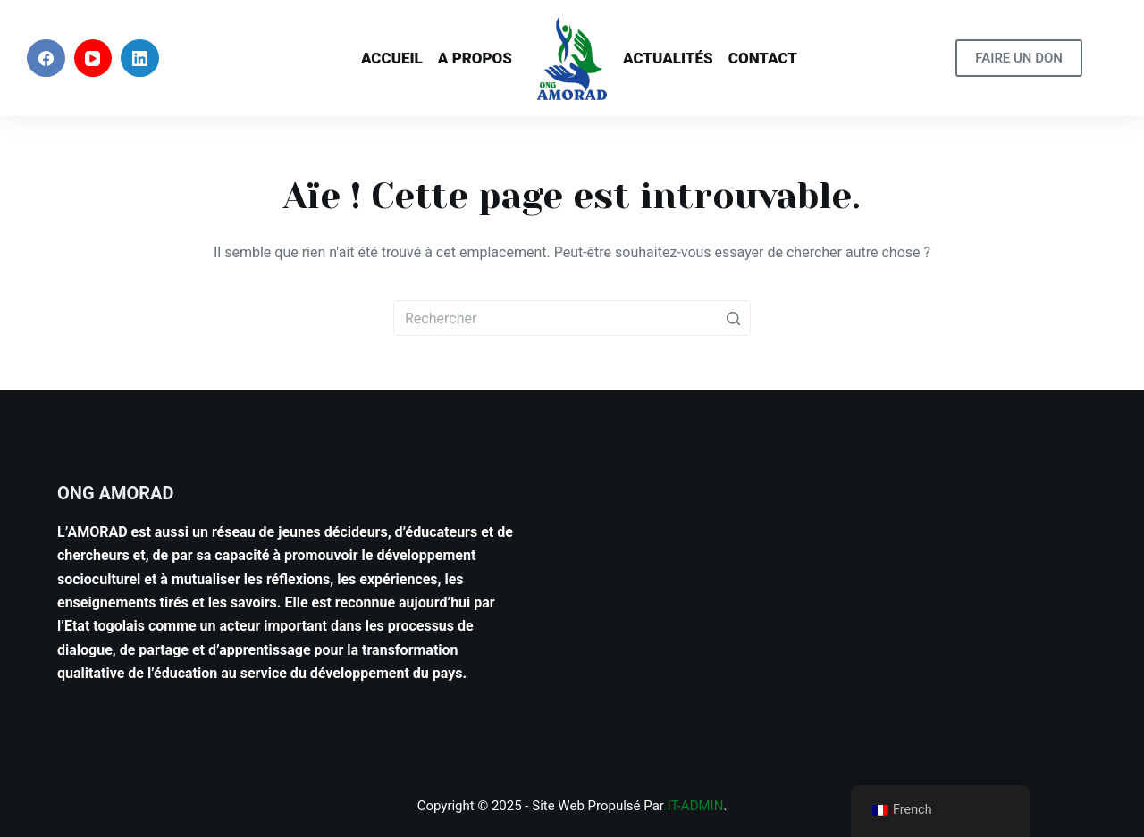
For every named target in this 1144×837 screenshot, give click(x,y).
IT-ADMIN (696, 806)
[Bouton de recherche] (733, 318)
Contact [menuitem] (762, 58)
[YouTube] (93, 58)
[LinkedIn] (140, 58)
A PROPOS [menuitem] (475, 58)
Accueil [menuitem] (392, 58)
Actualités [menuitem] (668, 58)
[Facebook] (46, 58)
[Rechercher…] (572, 318)
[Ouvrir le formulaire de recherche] (1104, 58)
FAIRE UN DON (1019, 58)
